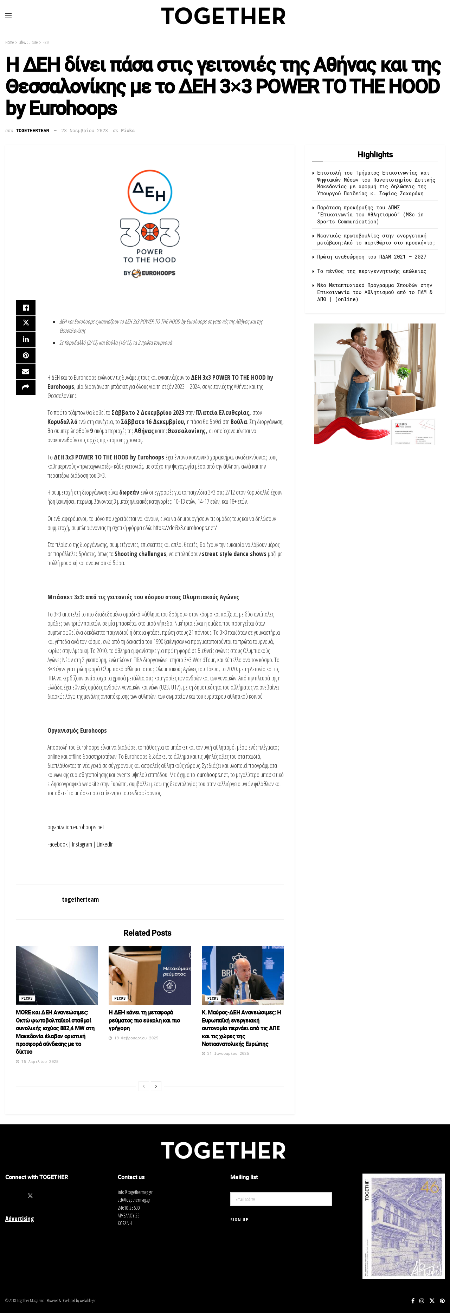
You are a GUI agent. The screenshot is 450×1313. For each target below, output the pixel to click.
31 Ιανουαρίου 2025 (225, 1053)
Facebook (57, 844)
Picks (46, 42)
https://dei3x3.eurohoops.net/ (185, 527)
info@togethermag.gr (135, 1192)
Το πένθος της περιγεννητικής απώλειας (371, 271)
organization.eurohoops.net (75, 827)
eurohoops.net (212, 774)
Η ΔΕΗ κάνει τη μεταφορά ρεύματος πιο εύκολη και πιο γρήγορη (144, 1020)
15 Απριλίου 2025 (37, 1061)
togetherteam (32, 130)
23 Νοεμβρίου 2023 (85, 130)
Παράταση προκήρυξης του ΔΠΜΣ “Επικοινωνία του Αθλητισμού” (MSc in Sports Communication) (370, 214)
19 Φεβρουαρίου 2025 (133, 1037)
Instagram (82, 844)
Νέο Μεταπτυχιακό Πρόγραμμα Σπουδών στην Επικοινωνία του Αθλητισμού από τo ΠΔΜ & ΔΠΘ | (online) (374, 292)
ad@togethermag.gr (134, 1199)
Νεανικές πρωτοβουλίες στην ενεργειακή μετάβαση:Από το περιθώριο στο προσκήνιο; (376, 239)
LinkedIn (105, 844)
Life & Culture (28, 42)
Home (9, 42)
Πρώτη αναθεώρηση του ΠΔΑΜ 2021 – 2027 (371, 256)
